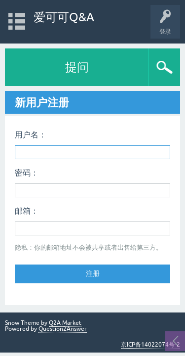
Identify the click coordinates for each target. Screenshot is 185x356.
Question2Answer (62, 328)
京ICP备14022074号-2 (150, 344)
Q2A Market (65, 322)
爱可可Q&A (64, 17)
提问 (77, 67)
